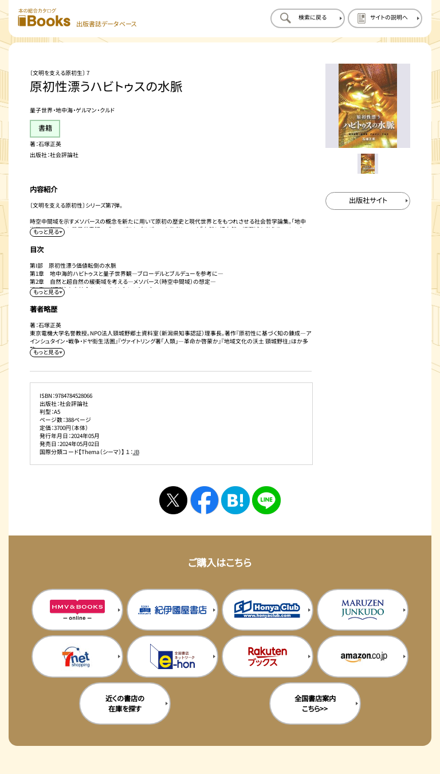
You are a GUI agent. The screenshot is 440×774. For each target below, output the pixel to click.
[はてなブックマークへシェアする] (235, 500)
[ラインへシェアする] (266, 500)
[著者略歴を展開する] (47, 352)
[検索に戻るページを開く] (307, 18)
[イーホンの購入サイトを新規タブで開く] (172, 656)
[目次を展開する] (47, 292)
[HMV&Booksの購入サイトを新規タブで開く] (77, 610)
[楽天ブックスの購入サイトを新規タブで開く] (267, 656)
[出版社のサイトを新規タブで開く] (367, 201)
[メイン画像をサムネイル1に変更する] (368, 164)
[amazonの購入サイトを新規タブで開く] (362, 656)
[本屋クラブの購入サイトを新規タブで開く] (267, 610)
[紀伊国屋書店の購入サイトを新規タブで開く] (172, 610)
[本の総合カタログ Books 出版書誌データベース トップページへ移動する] (77, 18)
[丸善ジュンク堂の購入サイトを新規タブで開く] (362, 610)
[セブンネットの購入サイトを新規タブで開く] (77, 656)
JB (136, 452)
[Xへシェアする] (173, 500)
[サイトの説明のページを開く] (385, 18)
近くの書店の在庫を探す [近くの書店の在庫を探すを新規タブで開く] (124, 703)
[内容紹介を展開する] (47, 232)
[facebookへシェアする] (204, 500)
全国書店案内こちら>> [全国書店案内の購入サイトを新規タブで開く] (315, 703)
